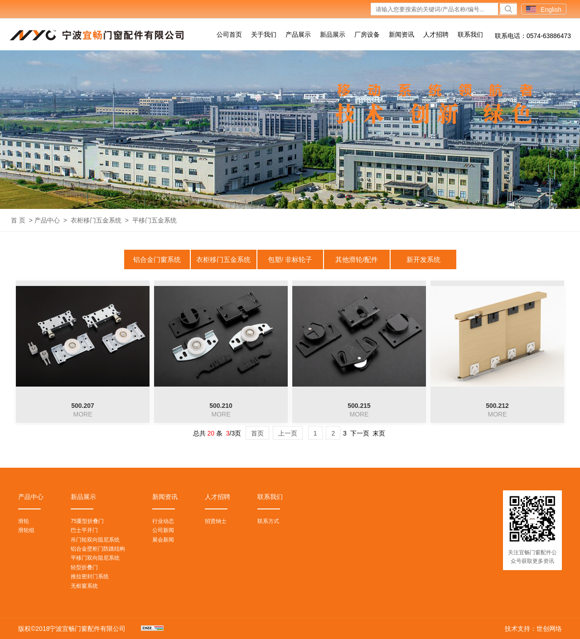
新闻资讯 (401, 34)
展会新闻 (163, 540)
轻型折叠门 (84, 567)
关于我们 (263, 34)
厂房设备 (367, 34)
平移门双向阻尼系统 (95, 558)
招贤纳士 (216, 521)
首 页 (18, 220)
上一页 (287, 433)
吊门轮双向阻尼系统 (95, 540)
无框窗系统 (84, 586)
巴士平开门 (84, 530)
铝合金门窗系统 (157, 259)
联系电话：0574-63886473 (533, 35)
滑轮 (23, 521)
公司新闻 (163, 530)
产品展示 (298, 34)
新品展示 (332, 34)
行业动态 (163, 521)
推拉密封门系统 (90, 576)
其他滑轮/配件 (356, 259)
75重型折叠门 (87, 521)
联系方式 (268, 521)
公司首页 (229, 34)
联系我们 (470, 34)
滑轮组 (26, 530)
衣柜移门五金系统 (96, 220)
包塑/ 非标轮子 (290, 259)
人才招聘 (436, 34)
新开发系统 (423, 259)
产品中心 (47, 220)
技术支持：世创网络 (533, 628)
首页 (257, 433)
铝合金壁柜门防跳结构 (98, 549)
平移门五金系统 (154, 220)
